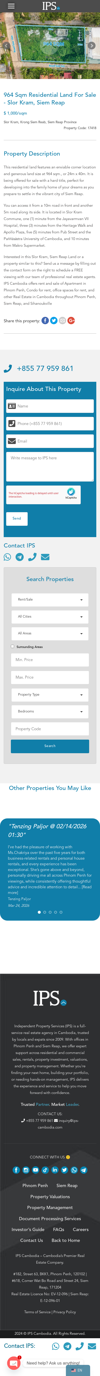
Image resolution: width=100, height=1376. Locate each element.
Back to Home (66, 1240)
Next (93, 47)
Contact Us (31, 1240)
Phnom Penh (24, 1046)
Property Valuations (50, 1197)
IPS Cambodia (27, 1256)
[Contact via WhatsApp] (7, 557)
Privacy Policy (64, 1312)
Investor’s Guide (28, 1230)
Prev (7, 47)
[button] (11, 6)
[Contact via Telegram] (20, 557)
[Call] (32, 557)
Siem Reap (51, 1046)
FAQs (58, 1230)
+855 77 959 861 (39, 369)
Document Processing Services (50, 1219)
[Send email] (45, 557)
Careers (81, 1230)
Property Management (50, 1208)
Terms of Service (37, 1312)
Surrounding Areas (26, 647)
